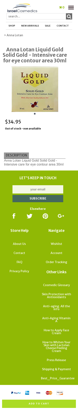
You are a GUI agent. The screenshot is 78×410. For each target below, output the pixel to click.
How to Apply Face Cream (56, 331)
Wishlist (56, 244)
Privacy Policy (19, 271)
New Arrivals (30, 25)
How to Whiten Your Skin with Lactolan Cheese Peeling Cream (56, 346)
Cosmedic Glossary (56, 285)
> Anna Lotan (13, 35)
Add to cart (39, 403)
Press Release (56, 360)
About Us (19, 244)
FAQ (19, 262)
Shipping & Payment (56, 369)
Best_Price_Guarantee (57, 378)
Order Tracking (56, 262)
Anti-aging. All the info (56, 307)
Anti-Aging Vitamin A (56, 319)
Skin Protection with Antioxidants (56, 295)
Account (56, 253)
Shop (12, 25)
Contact (63, 25)
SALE (48, 25)
